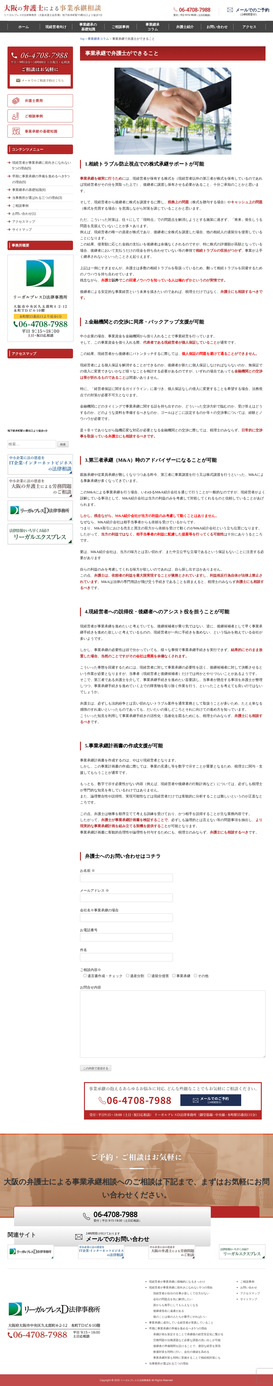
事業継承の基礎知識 (88, 26)
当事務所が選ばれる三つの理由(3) (37, 198)
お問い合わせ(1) (24, 213)
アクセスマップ (23, 221)
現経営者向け (55, 26)
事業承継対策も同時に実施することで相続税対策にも (187, 1358)
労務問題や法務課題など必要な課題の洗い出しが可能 (187, 1340)
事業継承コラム (153, 26)
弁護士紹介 (185, 26)
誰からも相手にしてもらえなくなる (175, 1305)
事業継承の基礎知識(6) (29, 190)
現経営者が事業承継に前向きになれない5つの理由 (180, 1287)
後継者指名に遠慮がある (168, 1311)
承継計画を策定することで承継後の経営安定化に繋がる (188, 1334)
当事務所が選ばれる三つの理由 (168, 1363)
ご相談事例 (120, 26)
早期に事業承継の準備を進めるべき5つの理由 (178, 1328)
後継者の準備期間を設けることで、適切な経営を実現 (187, 1346)
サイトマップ (22, 229)
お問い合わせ (217, 26)
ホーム (23, 26)
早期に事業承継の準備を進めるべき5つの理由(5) (41, 179)
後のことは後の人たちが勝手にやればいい (180, 1317)
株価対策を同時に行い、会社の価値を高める (181, 1352)
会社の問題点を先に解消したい (173, 1299)
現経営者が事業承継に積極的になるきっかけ (177, 1282)
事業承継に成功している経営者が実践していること (181, 1322)
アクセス (249, 26)
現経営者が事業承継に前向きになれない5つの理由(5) (41, 165)
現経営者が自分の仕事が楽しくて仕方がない (181, 1293)
